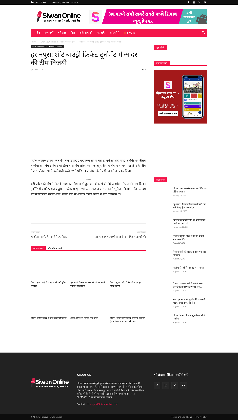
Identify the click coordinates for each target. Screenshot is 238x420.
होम (38, 32)
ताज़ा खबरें (48, 32)
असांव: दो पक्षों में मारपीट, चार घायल (84, 318)
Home (33, 41)
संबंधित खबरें (38, 248)
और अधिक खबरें (55, 248)
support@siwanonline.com (104, 404)
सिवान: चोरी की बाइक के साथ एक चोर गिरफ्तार (48, 318)
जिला (72, 32)
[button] (203, 33)
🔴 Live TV (129, 32)
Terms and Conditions (181, 417)
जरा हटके (101, 32)
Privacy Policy (201, 417)
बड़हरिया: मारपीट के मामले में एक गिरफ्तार (50, 236)
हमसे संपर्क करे (85, 32)
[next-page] (38, 328)
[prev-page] (33, 328)
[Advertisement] (180, 150)
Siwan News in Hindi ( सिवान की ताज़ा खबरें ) (58, 41)
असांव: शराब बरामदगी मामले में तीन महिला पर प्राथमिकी (120, 236)
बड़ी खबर (62, 32)
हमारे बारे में (114, 32)
